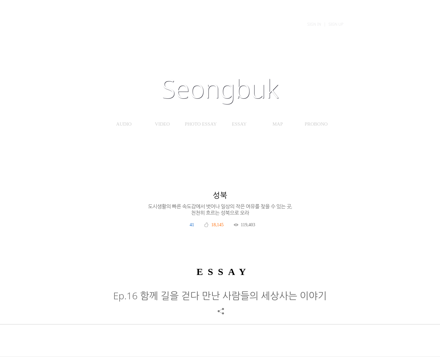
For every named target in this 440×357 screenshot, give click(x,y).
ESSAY (239, 124)
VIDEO (162, 124)
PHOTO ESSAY (201, 124)
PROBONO (316, 124)
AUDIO (123, 124)
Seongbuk (220, 88)
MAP (277, 124)
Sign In (314, 24)
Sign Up (336, 24)
